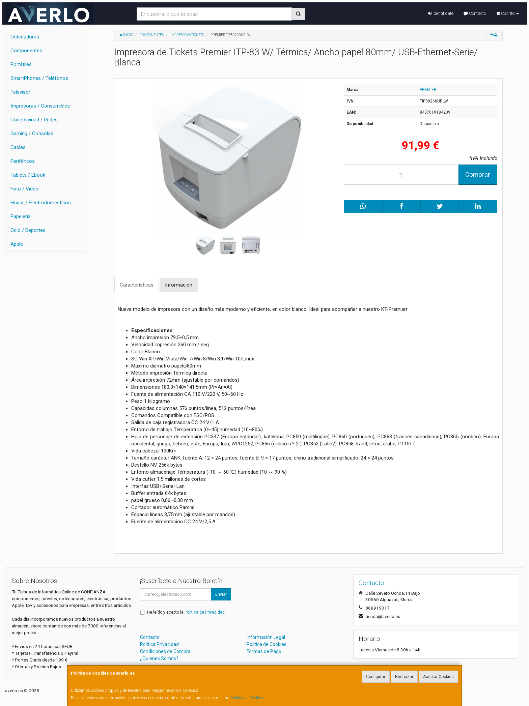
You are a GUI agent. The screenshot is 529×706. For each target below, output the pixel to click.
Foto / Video (24, 189)
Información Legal (266, 637)
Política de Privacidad (205, 612)
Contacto (475, 13)
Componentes (26, 51)
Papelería (20, 216)
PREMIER (428, 89)
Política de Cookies (246, 698)
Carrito (507, 13)
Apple (16, 244)
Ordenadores (24, 37)
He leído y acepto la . (186, 612)
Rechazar (404, 676)
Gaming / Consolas (31, 133)
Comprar (477, 174)
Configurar (375, 676)
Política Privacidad (159, 644)
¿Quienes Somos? (159, 658)
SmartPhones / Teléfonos (39, 78)
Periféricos (22, 161)
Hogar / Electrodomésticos (40, 203)
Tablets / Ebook (27, 175)
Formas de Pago (264, 651)
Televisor (20, 92)
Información (178, 285)
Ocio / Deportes (28, 230)
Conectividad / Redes (34, 120)
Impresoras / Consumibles (40, 106)
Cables (18, 147)
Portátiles (21, 64)
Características (137, 285)
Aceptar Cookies (438, 676)
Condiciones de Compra (165, 651)
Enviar (221, 594)
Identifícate (440, 13)
